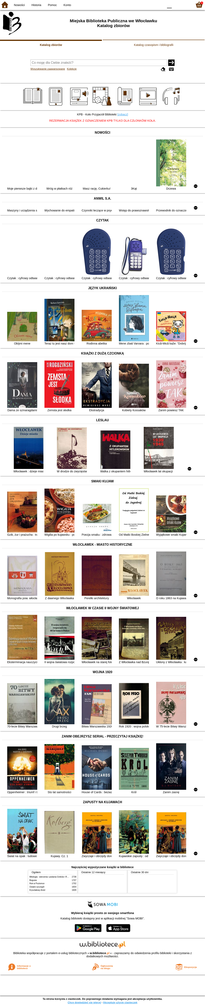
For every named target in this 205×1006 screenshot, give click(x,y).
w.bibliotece (100, 953)
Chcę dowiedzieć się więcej (84, 1002)
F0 (169, 4)
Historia (36, 5)
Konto (67, 5)
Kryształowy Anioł (37, 890)
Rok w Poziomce (36, 883)
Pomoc (52, 5)
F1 (176, 4)
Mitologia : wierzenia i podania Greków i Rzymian (51, 877)
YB (152, 4)
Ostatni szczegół (36, 887)
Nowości (19, 5)
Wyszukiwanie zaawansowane (47, 68)
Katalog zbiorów (51, 44)
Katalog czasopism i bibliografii (153, 44)
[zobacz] (122, 114)
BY (160, 4)
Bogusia (33, 880)
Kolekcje (71, 68)
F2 (185, 4)
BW (144, 4)
